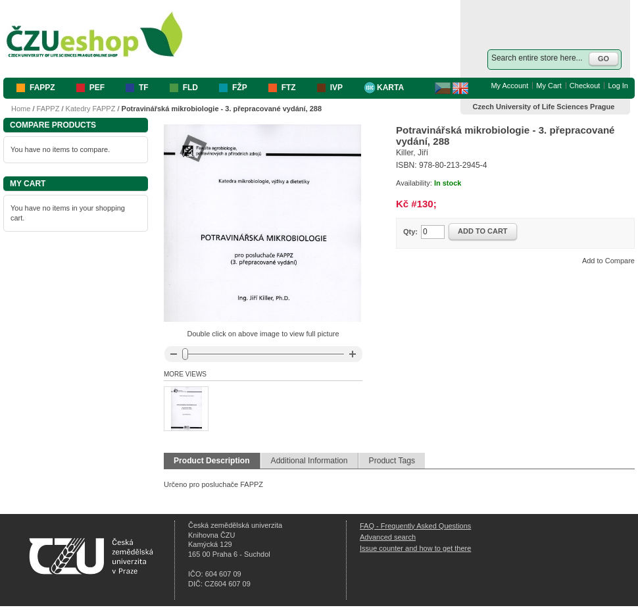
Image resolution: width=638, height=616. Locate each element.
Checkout (585, 86)
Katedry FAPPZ (91, 109)
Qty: (410, 232)
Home (20, 109)
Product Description (212, 460)
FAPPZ (48, 109)
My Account (509, 86)
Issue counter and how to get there (415, 548)
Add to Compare (608, 261)
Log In (618, 86)
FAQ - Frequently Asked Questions (415, 526)
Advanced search (388, 537)
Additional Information (309, 460)
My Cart (549, 86)
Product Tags (392, 460)
